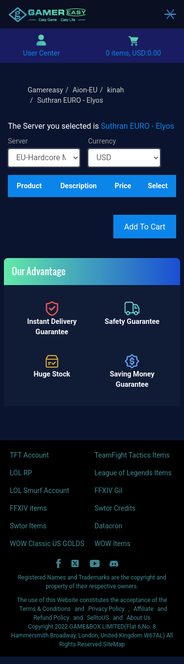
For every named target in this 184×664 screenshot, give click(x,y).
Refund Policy (51, 617)
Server (18, 141)
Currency (102, 141)
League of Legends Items (133, 473)
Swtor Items (28, 526)
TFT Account (29, 455)
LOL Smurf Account (39, 490)
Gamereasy (45, 90)
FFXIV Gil (109, 490)
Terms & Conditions (45, 609)
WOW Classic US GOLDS (47, 544)
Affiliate (143, 609)
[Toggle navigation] (170, 14)
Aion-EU (85, 90)
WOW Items (113, 544)
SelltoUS (98, 617)
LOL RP (21, 473)
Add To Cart (144, 226)
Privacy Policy (106, 609)
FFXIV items (28, 508)
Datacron (109, 526)
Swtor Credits (115, 508)
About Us (139, 617)
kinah (115, 90)
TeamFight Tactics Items (132, 455)
